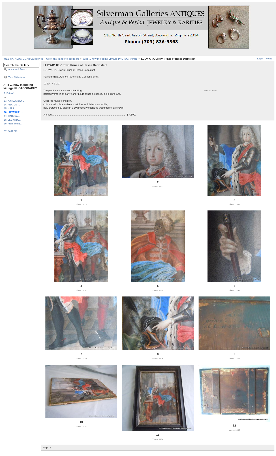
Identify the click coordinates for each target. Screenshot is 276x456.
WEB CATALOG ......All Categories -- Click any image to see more (41, 58)
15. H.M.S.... (10, 108)
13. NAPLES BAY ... (14, 101)
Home (269, 58)
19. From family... (13, 123)
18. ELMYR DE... (12, 120)
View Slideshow (16, 77)
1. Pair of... (9, 93)
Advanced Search (17, 69)
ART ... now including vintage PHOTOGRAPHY (110, 58)
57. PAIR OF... (11, 131)
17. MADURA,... (12, 116)
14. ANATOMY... (12, 104)
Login (260, 58)
